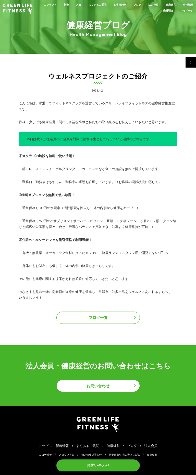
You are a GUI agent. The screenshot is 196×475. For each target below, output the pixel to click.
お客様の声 (127, 4)
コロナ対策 (45, 454)
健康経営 (186, 4)
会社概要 (142, 10)
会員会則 (152, 454)
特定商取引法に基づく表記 (124, 454)
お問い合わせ (98, 465)
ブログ (147, 4)
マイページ (185, 10)
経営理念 (162, 10)
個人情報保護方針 (91, 454)
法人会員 (166, 4)
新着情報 (62, 446)
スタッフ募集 (66, 454)
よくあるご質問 (100, 4)
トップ (43, 446)
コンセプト (45, 4)
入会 (78, 4)
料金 (63, 4)
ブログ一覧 (98, 317)
